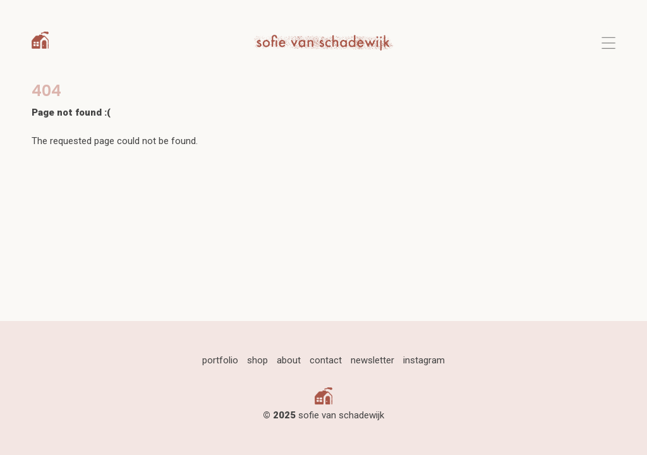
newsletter (372, 360)
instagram (424, 360)
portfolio (220, 360)
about (289, 360)
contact (326, 360)
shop (257, 360)
